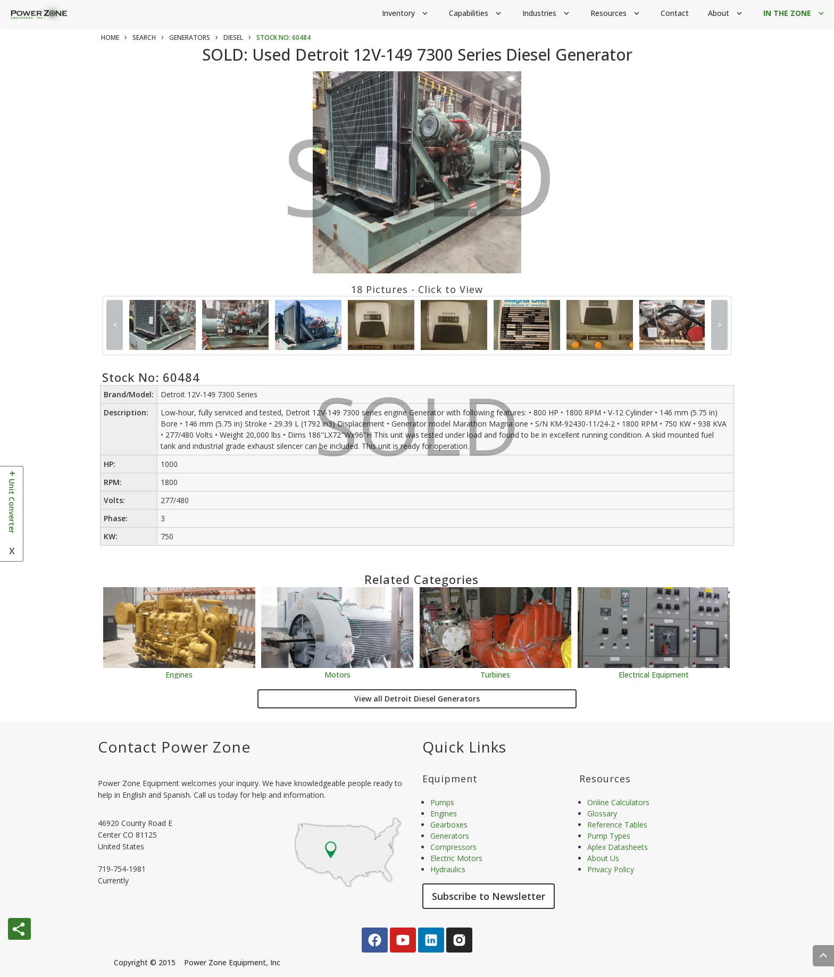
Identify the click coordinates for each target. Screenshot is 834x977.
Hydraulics (447, 869)
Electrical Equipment (654, 674)
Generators (449, 836)
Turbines (495, 674)
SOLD (419, 185)
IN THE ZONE (794, 13)
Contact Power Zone (174, 747)
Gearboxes (449, 825)
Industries (546, 13)
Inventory (406, 13)
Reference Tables (617, 825)
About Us (603, 858)
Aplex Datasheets (617, 847)
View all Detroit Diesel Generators (417, 699)
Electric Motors (456, 858)
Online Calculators (618, 802)
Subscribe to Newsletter (488, 896)
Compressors (453, 847)
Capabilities (476, 13)
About (726, 13)
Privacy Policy (610, 869)
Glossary (602, 813)
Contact (675, 13)
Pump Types (608, 836)
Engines (179, 674)
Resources (615, 13)
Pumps (442, 802)
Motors (337, 674)
